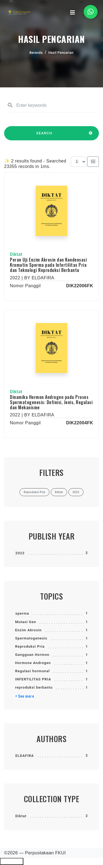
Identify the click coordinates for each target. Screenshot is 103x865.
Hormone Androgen (33, 663)
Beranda (36, 53)
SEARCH (44, 135)
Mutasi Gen (25, 622)
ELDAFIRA (24, 756)
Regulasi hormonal (32, 671)
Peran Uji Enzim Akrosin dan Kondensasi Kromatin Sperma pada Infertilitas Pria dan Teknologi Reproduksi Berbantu (48, 264)
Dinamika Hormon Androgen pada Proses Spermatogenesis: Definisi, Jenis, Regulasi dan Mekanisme (51, 402)
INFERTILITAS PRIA (33, 679)
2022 (20, 553)
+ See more (24, 696)
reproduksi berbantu (34, 687)
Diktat (20, 816)
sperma (22, 613)
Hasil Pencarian (61, 53)
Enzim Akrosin (28, 630)
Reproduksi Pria (30, 646)
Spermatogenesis (31, 638)
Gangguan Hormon (32, 655)
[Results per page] (78, 161)
